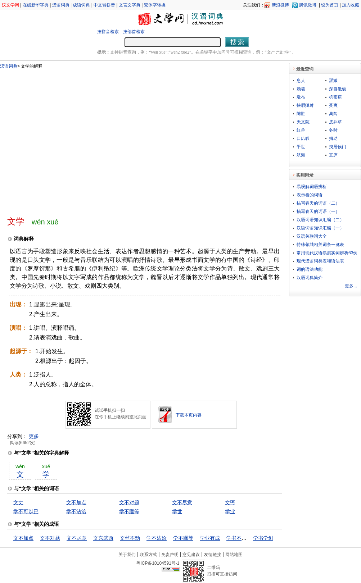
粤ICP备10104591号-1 (157, 563)
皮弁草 (335, 121)
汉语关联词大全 (312, 236)
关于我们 (127, 554)
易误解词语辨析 (312, 186)
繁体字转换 (155, 5)
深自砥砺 (337, 88)
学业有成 (210, 538)
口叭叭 (303, 138)
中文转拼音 (104, 5)
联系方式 (148, 554)
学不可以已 (26, 511)
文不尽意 (182, 502)
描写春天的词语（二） (318, 203)
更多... (351, 285)
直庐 (333, 155)
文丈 (18, 502)
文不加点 (76, 502)
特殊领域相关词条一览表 (320, 244)
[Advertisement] (68, 139)
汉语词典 (60, 5)
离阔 (333, 113)
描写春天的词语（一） (318, 211)
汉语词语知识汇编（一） (320, 228)
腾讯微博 (307, 5)
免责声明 (170, 554)
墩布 (301, 97)
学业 (230, 511)
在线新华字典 (36, 5)
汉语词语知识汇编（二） (320, 219)
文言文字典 (129, 5)
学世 (177, 511)
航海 (301, 155)
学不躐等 (129, 511)
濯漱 (333, 80)
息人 (301, 80)
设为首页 (329, 5)
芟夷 (333, 105)
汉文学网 (10, 5)
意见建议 (191, 554)
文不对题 (129, 502)
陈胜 (301, 113)
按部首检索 (134, 31)
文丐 (230, 502)
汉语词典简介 (309, 277)
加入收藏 (350, 5)
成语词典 (81, 5)
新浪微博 (280, 5)
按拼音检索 (108, 31)
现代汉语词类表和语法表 (320, 261)
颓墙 (301, 88)
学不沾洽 (76, 511)
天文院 (303, 121)
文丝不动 (130, 538)
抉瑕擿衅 (305, 105)
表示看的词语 (309, 194)
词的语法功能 (309, 269)
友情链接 (212, 554)
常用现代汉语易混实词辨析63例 (327, 252)
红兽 (301, 130)
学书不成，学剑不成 (249, 538)
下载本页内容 (189, 415)
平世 (301, 146)
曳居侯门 (337, 146)
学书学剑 (263, 538)
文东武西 (103, 538)
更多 (34, 436)
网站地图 (234, 554)
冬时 (333, 130)
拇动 (333, 138)
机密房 (335, 97)
